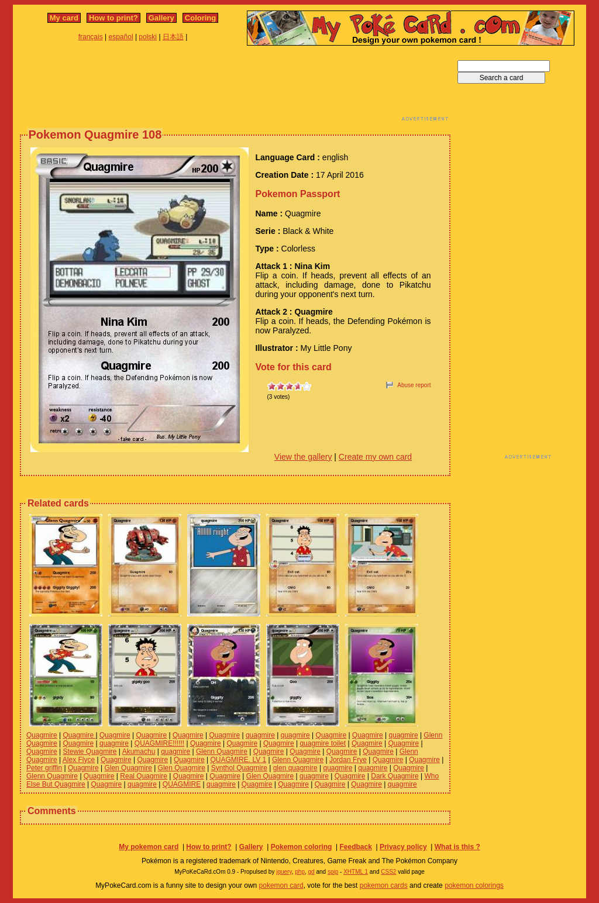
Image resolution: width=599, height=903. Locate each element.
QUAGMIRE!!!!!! (159, 743)
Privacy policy (403, 847)
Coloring (200, 17)
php (300, 871)
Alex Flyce (79, 760)
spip (333, 871)
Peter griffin (44, 768)
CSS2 (388, 871)
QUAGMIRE (182, 784)
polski (148, 37)
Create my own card (375, 456)
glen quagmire (295, 768)
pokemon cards (384, 885)
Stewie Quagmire (89, 751)
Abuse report (414, 385)
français (90, 37)
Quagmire (41, 735)
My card (64, 17)
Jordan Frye (348, 760)
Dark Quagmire (394, 776)
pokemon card (281, 885)
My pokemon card (148, 847)
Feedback (355, 847)
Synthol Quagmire (239, 768)
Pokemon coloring (301, 847)
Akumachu (139, 751)
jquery (284, 871)
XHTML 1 (355, 871)
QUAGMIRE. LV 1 (238, 760)
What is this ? (457, 847)
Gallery (161, 17)
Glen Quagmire (128, 768)
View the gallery (303, 456)
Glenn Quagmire (221, 751)
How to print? (113, 17)
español (121, 37)
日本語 (173, 37)
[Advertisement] (235, 86)
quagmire (260, 735)
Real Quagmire (143, 776)
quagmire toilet (323, 743)
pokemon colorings (474, 885)
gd (311, 871)
